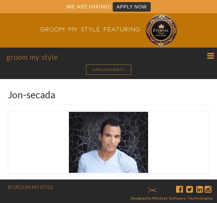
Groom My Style (32, 56)
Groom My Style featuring (90, 30)
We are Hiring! (89, 6)
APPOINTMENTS (108, 69)
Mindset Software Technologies (182, 198)
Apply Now (132, 7)
